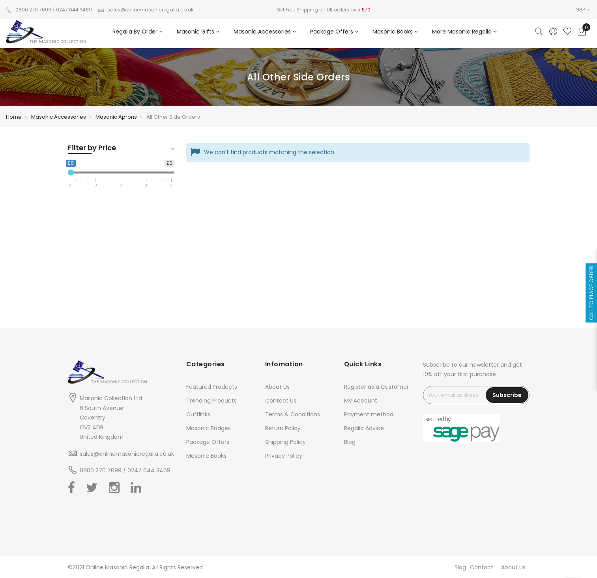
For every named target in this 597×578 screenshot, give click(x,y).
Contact (481, 567)
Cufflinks (198, 414)
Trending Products (211, 401)
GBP (582, 9)
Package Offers (207, 442)
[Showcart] (581, 32)
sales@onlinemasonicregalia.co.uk (145, 9)
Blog (350, 442)
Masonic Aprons (116, 117)
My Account (360, 401)
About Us (277, 387)
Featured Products (211, 387)
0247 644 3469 (74, 9)
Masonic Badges (208, 428)
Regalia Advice (364, 428)
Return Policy (283, 428)
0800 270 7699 (28, 9)
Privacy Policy (283, 456)
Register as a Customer (376, 387)
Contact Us (280, 401)
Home (14, 117)
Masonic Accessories (58, 117)
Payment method (368, 414)
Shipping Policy (285, 442)
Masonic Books (206, 456)
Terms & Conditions (292, 414)
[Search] (539, 32)
